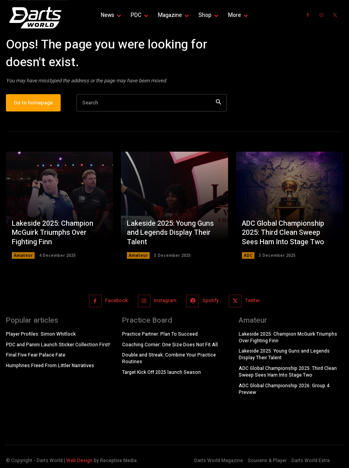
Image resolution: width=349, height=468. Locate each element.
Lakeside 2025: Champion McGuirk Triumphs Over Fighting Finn (52, 232)
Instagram (165, 301)
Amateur (23, 255)
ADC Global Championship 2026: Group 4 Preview (284, 389)
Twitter (252, 301)
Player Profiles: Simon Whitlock (41, 334)
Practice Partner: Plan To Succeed (160, 334)
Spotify (210, 301)
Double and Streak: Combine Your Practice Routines (169, 358)
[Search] (218, 103)
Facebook (116, 301)
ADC (248, 255)
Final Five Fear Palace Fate (35, 354)
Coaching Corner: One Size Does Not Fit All (170, 344)
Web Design (79, 460)
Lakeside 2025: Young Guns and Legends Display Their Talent (170, 232)
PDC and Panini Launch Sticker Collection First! (58, 344)
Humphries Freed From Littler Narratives (50, 365)
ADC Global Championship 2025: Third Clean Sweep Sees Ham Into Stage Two (283, 232)
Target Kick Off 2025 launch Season (161, 372)
